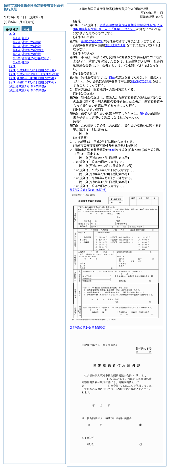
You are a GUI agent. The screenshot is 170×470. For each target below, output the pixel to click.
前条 (112, 77)
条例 (112, 150)
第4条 (144, 113)
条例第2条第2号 (92, 41)
